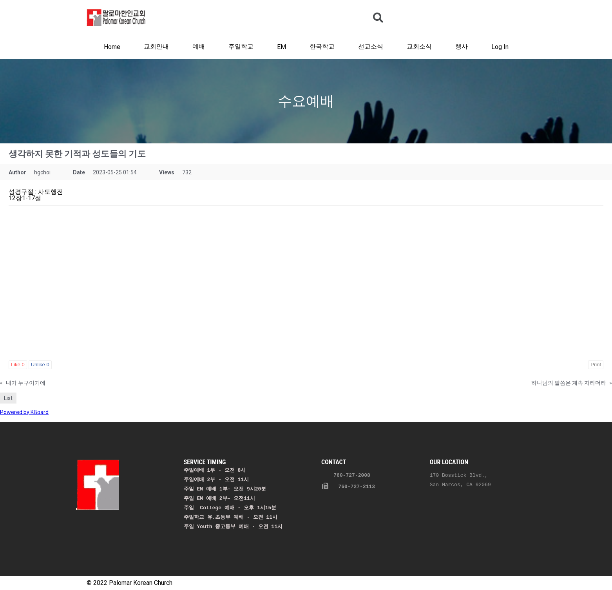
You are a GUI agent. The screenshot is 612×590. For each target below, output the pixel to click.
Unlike (40, 364)
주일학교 (240, 46)
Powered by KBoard (24, 412)
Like (18, 364)
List (8, 398)
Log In (500, 47)
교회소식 (419, 46)
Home (112, 47)
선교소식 (370, 46)
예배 (198, 46)
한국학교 (322, 46)
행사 (461, 46)
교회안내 (156, 46)
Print (595, 364)
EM (281, 47)
